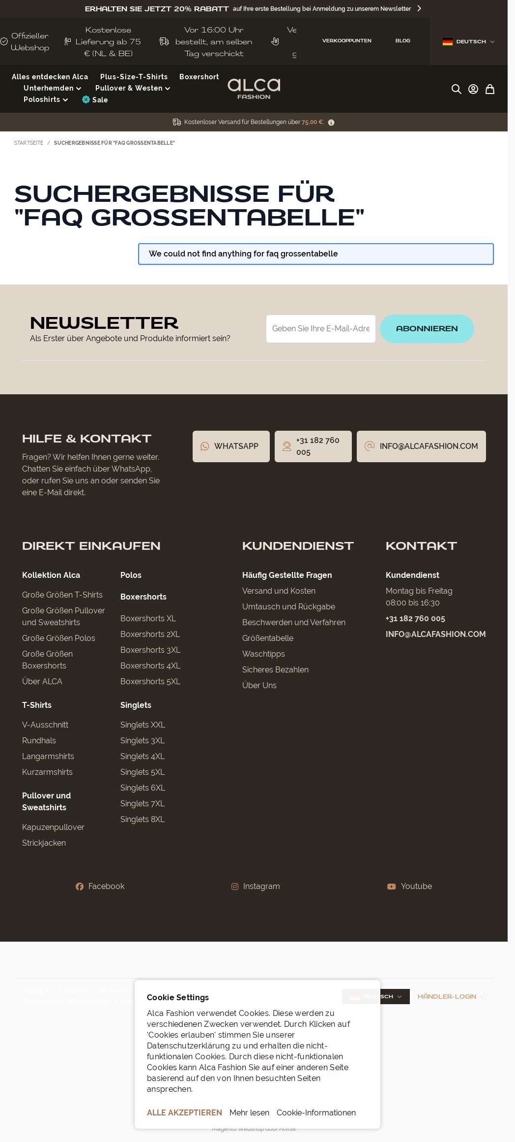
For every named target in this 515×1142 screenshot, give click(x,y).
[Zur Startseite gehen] (254, 89)
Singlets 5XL (142, 772)
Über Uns (259, 685)
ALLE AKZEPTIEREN (184, 1112)
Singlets (135, 705)
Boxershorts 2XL (150, 634)
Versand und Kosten (278, 591)
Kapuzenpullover (53, 827)
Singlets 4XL (142, 756)
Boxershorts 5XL (150, 681)
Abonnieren (427, 328)
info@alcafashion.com (436, 634)
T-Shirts (37, 705)
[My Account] (473, 89)
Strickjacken (44, 843)
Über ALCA (42, 681)
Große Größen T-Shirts (62, 595)
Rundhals (39, 740)
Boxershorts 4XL (150, 665)
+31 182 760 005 (415, 618)
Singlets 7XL (142, 803)
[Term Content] (331, 122)
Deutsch (469, 41)
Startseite (29, 143)
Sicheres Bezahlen (275, 669)
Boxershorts (143, 597)
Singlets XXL (142, 725)
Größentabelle (267, 638)
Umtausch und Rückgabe (288, 606)
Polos (131, 575)
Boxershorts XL (148, 618)
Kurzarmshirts (47, 772)
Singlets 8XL (142, 819)
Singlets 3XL (142, 740)
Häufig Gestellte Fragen (287, 575)
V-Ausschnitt (45, 725)
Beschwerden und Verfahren (293, 622)
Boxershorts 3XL (150, 650)
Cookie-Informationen (316, 1112)
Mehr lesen (249, 1112)
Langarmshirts (48, 756)
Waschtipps (263, 654)
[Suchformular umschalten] (456, 89)
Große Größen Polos (58, 638)
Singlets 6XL (142, 788)
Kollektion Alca (51, 575)
